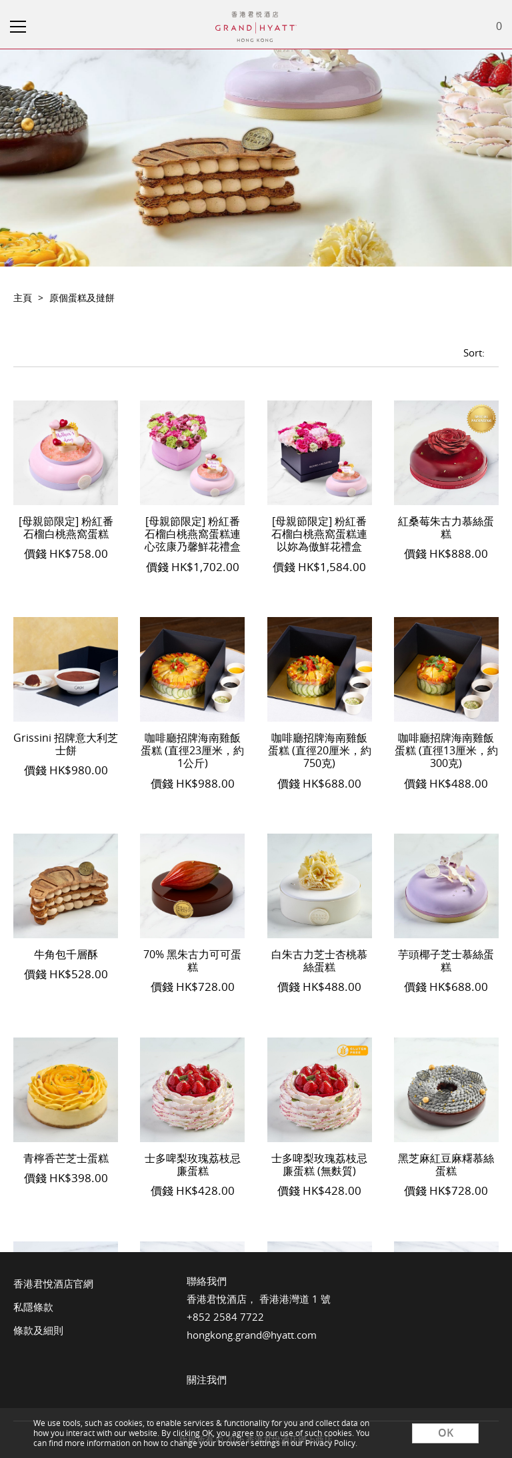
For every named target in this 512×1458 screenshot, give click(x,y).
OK (445, 1432)
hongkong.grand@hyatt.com (252, 1334)
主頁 (22, 297)
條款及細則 (38, 1330)
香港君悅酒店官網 (53, 1283)
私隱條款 (33, 1306)
